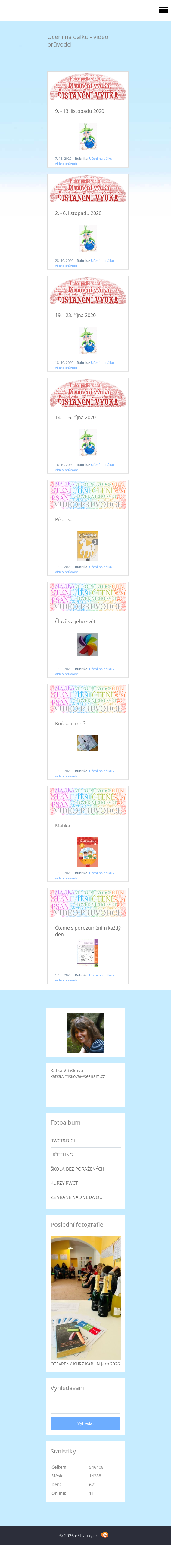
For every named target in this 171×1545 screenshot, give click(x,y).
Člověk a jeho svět (75, 621)
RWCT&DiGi (63, 1141)
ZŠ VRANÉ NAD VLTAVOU (77, 1197)
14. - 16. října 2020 (75, 417)
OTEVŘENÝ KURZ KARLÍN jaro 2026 (85, 1364)
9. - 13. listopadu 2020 (79, 111)
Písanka (64, 519)
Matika (62, 825)
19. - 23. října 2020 (75, 315)
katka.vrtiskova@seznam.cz (78, 1076)
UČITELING (62, 1155)
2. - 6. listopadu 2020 (78, 213)
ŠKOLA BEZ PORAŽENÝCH (77, 1169)
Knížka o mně (70, 723)
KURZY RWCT (64, 1183)
